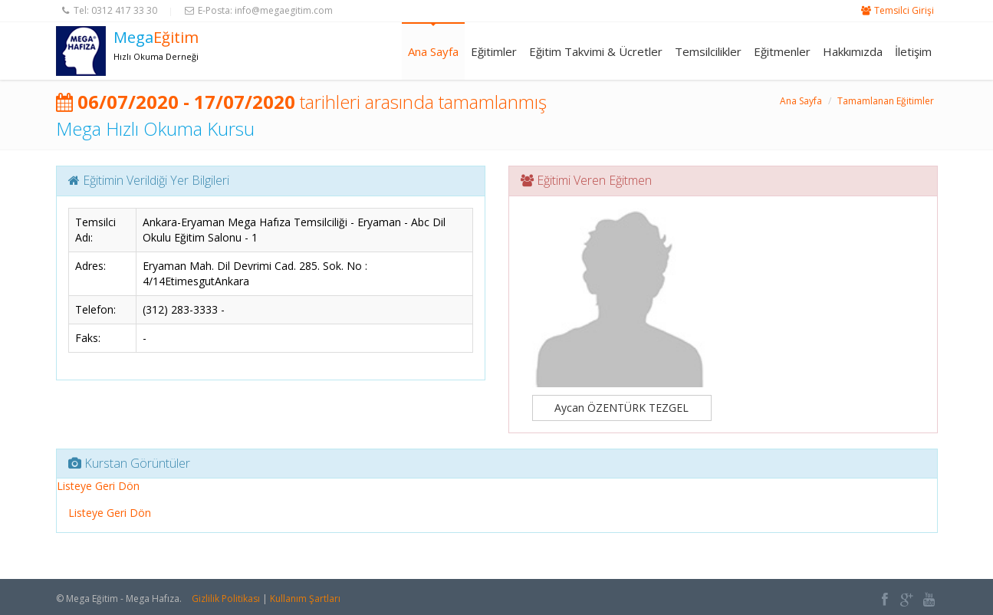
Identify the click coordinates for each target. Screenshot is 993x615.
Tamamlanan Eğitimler (885, 100)
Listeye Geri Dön (98, 486)
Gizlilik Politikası (226, 598)
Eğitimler (494, 51)
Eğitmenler (782, 51)
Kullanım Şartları (305, 598)
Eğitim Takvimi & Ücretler (596, 51)
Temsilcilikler (708, 51)
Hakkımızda (853, 51)
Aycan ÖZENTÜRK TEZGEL (621, 407)
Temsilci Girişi (904, 10)
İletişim (913, 51)
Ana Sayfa (433, 51)
